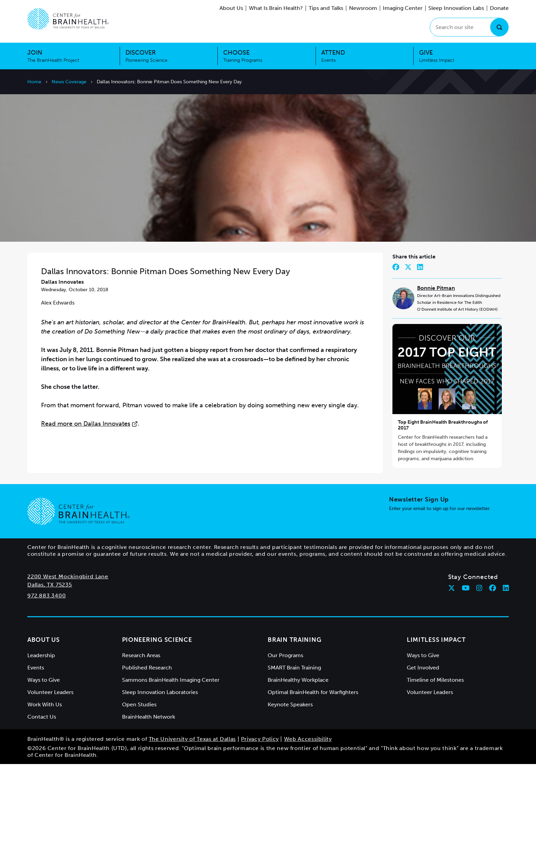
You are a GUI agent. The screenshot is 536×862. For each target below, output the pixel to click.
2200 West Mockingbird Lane (67, 674)
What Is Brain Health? (276, 8)
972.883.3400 (46, 693)
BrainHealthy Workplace (298, 778)
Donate (499, 8)
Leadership (41, 753)
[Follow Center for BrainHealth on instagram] (479, 685)
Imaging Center (403, 8)
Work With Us (44, 802)
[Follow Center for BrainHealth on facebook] (492, 685)
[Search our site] (469, 27)
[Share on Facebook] (395, 365)
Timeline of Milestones (435, 778)
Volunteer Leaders (50, 790)
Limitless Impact (436, 737)
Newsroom (363, 8)
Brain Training (294, 737)
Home (34, 82)
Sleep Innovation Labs (456, 8)
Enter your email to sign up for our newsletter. (440, 606)
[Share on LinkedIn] (420, 365)
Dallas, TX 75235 (49, 682)
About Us (231, 8)
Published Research (147, 765)
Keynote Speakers (290, 802)
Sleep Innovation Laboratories (160, 790)
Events (35, 765)
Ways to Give (43, 778)
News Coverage (69, 82)
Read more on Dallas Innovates (89, 521)
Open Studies (139, 802)
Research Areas (141, 753)
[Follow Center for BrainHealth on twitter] (451, 685)
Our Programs (285, 753)
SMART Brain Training (294, 765)
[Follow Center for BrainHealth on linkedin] (506, 685)
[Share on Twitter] (408, 365)
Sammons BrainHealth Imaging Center (170, 778)
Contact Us (41, 814)
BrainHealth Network (148, 814)
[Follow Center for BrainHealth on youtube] (466, 685)
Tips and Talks (326, 8)
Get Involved (423, 765)
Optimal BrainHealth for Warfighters (313, 790)
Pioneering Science (157, 737)
